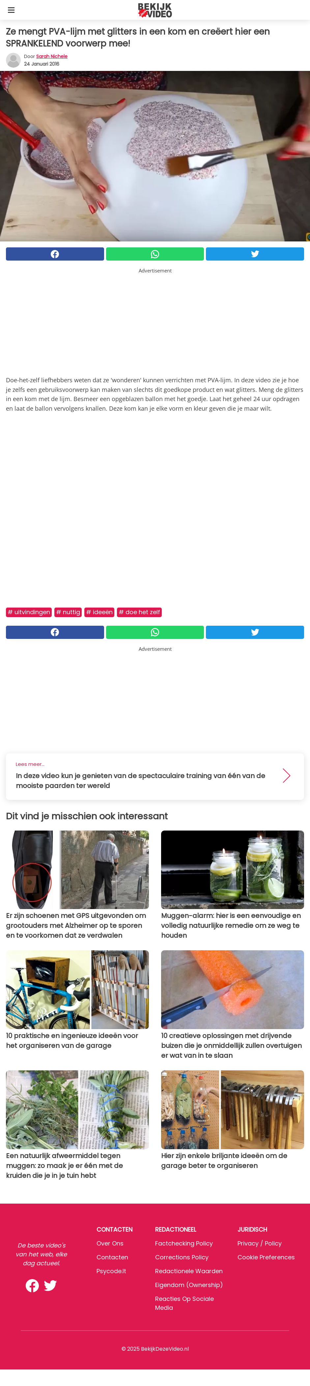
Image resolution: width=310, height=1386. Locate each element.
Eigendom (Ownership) (189, 1285)
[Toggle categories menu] (11, 10)
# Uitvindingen (29, 612)
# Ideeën (99, 612)
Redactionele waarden (189, 1271)
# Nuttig (68, 612)
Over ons (110, 1243)
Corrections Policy (182, 1257)
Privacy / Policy (260, 1243)
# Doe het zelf (139, 612)
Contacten (112, 1257)
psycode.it (111, 1271)
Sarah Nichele (52, 56)
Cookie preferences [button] (266, 1257)
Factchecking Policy (184, 1243)
